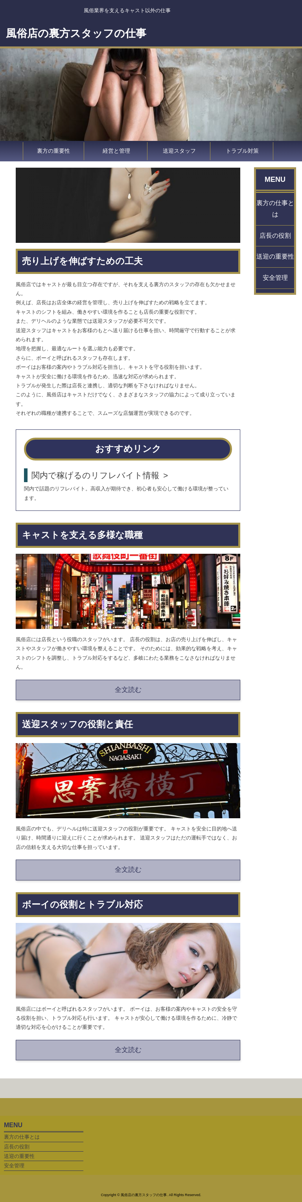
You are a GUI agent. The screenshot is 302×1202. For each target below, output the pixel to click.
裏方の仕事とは (275, 209)
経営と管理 (116, 151)
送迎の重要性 (275, 256)
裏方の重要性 (53, 151)
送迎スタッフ (179, 151)
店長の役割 (275, 235)
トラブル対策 (242, 151)
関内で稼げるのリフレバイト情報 (95, 475)
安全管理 (275, 277)
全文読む (128, 689)
